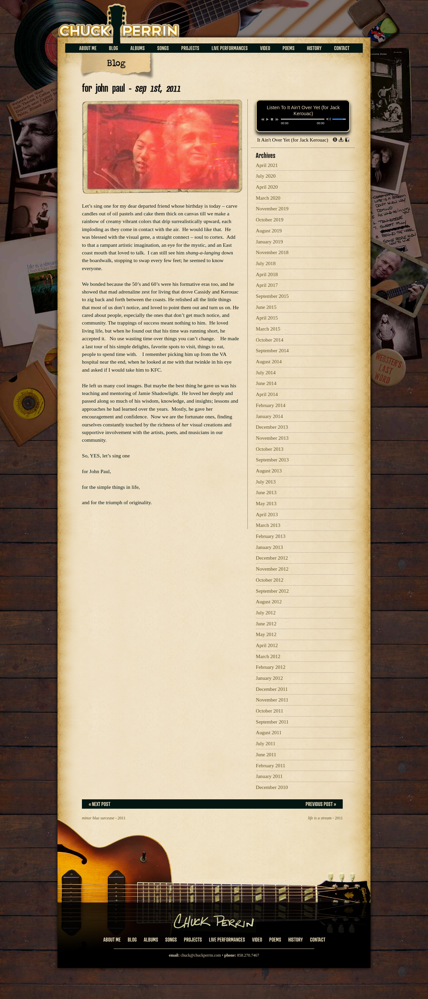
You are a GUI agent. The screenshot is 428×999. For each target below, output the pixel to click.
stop (272, 119)
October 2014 (270, 340)
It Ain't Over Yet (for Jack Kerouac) (292, 140)
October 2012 (270, 580)
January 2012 (269, 678)
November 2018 (272, 252)
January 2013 (269, 547)
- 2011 (103, 818)
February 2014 (271, 405)
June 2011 (266, 754)
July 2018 (266, 263)
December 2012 (272, 558)
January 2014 (269, 416)
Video (265, 48)
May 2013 (266, 503)
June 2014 (266, 383)
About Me (88, 48)
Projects (190, 48)
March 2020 (268, 198)
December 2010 (272, 787)
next (277, 120)
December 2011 (272, 689)
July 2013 (266, 481)
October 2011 (269, 711)
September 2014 (272, 350)
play (267, 119)
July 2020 (266, 176)
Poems (289, 48)
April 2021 (267, 165)
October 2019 (270, 219)
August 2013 (269, 470)
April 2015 (267, 318)
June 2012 (266, 623)
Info (335, 139)
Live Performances (230, 48)
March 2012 (268, 656)
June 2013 (266, 492)
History (314, 48)
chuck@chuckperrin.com (201, 955)
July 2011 (266, 743)
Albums (137, 48)
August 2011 (269, 732)
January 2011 (269, 776)
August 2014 (269, 361)
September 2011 (272, 722)
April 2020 (267, 187)
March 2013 (268, 525)
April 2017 (267, 285)
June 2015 (266, 307)
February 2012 (271, 667)
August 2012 (269, 601)
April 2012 (267, 645)
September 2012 (272, 591)
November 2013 (272, 438)
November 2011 (272, 700)
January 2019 (269, 241)
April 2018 (267, 274)
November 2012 (272, 569)
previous (262, 120)
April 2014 (267, 394)
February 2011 (270, 765)
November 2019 (272, 208)
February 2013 (271, 536)
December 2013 (272, 427)
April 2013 (267, 514)
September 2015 (272, 296)
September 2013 (272, 459)
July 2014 (266, 372)
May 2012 (266, 634)
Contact (341, 48)
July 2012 (266, 612)
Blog (113, 48)
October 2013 (270, 449)
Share (347, 139)
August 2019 (269, 230)
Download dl (341, 139)
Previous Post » (321, 804)
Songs (163, 48)
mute (329, 119)
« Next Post (99, 804)
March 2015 (268, 329)
